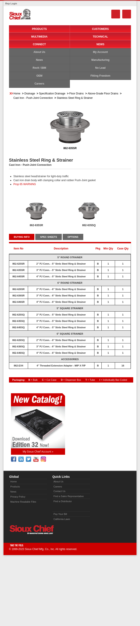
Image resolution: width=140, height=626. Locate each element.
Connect (39, 44)
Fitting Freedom (100, 75)
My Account (100, 52)
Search (115, 14)
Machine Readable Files (23, 501)
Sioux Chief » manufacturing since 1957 (31, 529)
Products (39, 29)
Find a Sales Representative (68, 496)
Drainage (29, 93)
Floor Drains (76, 93)
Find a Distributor (62, 501)
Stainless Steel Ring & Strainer (75, 97)
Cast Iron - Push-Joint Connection (33, 97)
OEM (39, 75)
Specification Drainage (52, 93)
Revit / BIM (39, 67)
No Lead (100, 67)
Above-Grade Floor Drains (103, 93)
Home (16, 93)
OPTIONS (72, 237)
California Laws (61, 519)
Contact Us (59, 491)
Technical (100, 36)
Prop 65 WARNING (24, 184)
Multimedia (39, 36)
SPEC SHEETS (48, 237)
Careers (39, 83)
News (100, 44)
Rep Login (11, 3)
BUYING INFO (22, 237)
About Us (39, 52)
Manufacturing (100, 59)
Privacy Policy (17, 496)
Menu (126, 14)
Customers (100, 29)
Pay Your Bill (60, 514)
